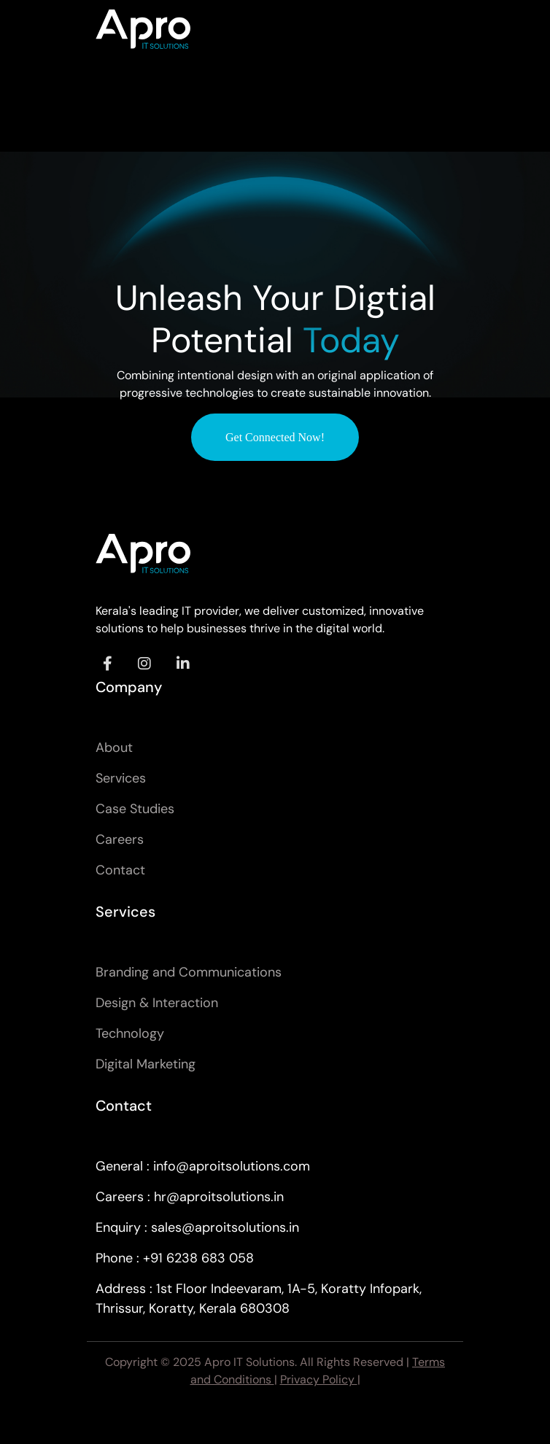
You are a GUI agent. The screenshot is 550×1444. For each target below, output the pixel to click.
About (114, 747)
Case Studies (135, 809)
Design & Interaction (157, 1003)
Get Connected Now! (275, 437)
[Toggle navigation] (434, 29)
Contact (120, 870)
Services (121, 778)
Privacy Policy (318, 1379)
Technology (130, 1033)
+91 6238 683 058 (198, 1258)
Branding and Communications (189, 972)
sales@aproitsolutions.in (225, 1227)
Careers (120, 839)
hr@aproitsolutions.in (219, 1197)
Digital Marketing (145, 1064)
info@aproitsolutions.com (231, 1166)
